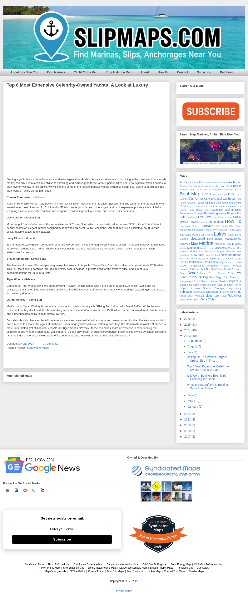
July (191, 352)
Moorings (210, 251)
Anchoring (234, 182)
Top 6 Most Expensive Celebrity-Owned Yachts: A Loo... (208, 368)
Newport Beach (231, 255)
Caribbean (230, 198)
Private (184, 269)
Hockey (203, 222)
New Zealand (212, 255)
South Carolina (218, 285)
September (195, 340)
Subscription (199, 292)
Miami (183, 248)
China (225, 203)
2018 (188, 431)
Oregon (229, 258)
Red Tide (205, 269)
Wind (183, 299)
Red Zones (217, 269)
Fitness (222, 213)
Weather (234, 296)
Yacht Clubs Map (86, 72)
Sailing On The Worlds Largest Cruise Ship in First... (207, 358)
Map (194, 244)
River (230, 273)
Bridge (223, 194)
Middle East (206, 248)
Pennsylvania (196, 265)
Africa (195, 182)
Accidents (185, 182)
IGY (231, 226)
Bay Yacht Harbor (200, 189)
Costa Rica (229, 206)
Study (238, 288)
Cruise (183, 210)
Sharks (223, 281)
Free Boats (205, 217)
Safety (192, 277)
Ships (231, 281)
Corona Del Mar (214, 206)
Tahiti (232, 292)
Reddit (227, 269)
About (144, 72)
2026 (188, 318)
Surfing (225, 292)
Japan (207, 229)
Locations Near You (24, 72)
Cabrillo (184, 199)
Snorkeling (186, 284)
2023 (188, 335)
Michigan (193, 247)
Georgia (228, 217)
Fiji (206, 213)
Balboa (237, 186)
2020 (188, 425)
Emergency (186, 213)
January (193, 406)
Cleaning (185, 206)
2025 (188, 324)
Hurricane (206, 226)
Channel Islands (195, 203)
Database (226, 72)
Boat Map (190, 193)
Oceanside (203, 258)
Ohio (213, 258)
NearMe (230, 251)
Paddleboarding (214, 262)
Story (229, 288)
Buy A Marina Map (119, 72)
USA (190, 295)
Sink (239, 281)
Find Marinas (56, 72)
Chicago (210, 202)
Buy (231, 194)
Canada (208, 198)
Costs (238, 206)
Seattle (214, 281)
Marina (206, 243)
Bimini (238, 189)
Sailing (203, 277)
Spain (183, 288)
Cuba (191, 210)
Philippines (213, 265)
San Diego (215, 277)
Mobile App (196, 251)
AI (200, 182)
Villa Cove (220, 296)
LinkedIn (184, 239)
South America (201, 285)
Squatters (195, 288)
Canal (218, 198)
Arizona (193, 186)
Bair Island (226, 186)
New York (197, 255)
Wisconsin (193, 299)
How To (163, 72)
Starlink (207, 288)
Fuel (215, 217)
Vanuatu (199, 296)
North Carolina (188, 258)
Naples (220, 251)
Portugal (236, 265)
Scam (197, 281)
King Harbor (228, 229)
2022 (188, 413)
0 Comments (50, 343)
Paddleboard (196, 262)
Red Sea (194, 269)
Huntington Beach (189, 226)
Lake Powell (192, 234)
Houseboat (216, 221)
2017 (188, 436)
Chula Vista (235, 203)
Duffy (238, 209)
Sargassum (186, 281)
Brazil (216, 194)
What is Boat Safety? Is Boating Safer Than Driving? (207, 386)
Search (205, 281)
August (192, 346)
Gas (220, 217)
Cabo (238, 194)
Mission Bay (234, 248)
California (195, 199)
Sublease (186, 291)
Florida (231, 213)
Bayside (229, 189)
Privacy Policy (124, 590)
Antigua (184, 186)
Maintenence (233, 238)
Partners (229, 262)
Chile (218, 203)
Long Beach (215, 238)
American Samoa (218, 182)
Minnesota (221, 248)
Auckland (203, 186)
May (191, 401)
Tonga (183, 296)
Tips (238, 291)
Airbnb (205, 182)
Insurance (198, 229)
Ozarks (184, 262)
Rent (191, 273)
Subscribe (204, 72)
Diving (229, 209)
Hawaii (194, 222)
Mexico (236, 243)
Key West (217, 229)
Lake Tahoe (207, 234)
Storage (219, 288)
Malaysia (185, 243)
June (191, 395)
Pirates (225, 265)
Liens (238, 234)
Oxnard (237, 258)
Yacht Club (207, 299)
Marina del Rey (223, 244)
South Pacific (234, 285)
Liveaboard (197, 238)
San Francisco (232, 277)
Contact (182, 72)
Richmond (202, 273)
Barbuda (184, 189)
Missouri (184, 251)
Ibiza (217, 226)
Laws (231, 234)
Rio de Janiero (217, 273)
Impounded (185, 229)
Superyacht (34, 347)
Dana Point (202, 210)
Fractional (192, 217)
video (45, 347)
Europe (198, 213)
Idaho (225, 226)
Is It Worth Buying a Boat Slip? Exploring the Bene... (207, 377)
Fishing (213, 213)
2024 (188, 330)
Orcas (220, 258)
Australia (214, 186)
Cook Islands (198, 206)
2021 (188, 419)
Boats (206, 194)
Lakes (220, 234)
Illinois (238, 226)
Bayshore (218, 189)
